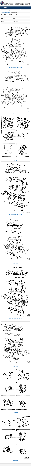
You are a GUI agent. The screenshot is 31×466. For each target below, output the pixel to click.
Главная (2, 12)
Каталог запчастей (7, 12)
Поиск (26, 10)
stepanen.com (28, 464)
